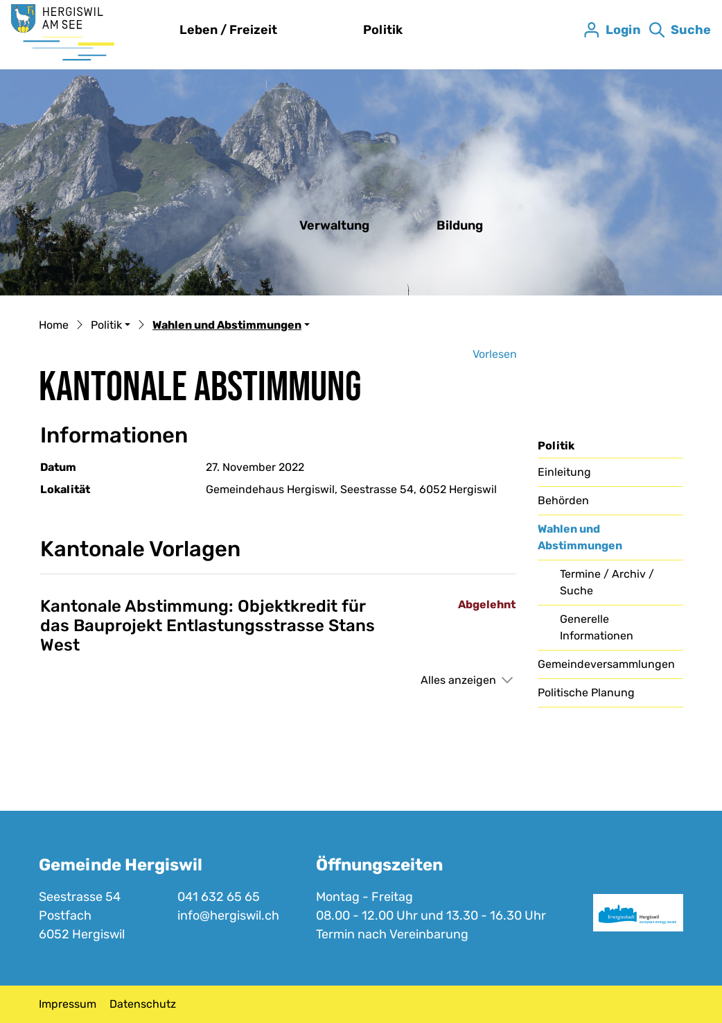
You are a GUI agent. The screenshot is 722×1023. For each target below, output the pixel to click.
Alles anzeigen (458, 680)
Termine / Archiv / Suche (607, 582)
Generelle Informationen (596, 627)
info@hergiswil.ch (228, 915)
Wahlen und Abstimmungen (580, 541)
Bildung (460, 225)
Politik (383, 29)
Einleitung (564, 472)
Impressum (67, 1004)
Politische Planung (586, 692)
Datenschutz (142, 1004)
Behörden (563, 500)
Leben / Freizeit (228, 29)
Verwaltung (334, 225)
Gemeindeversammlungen (606, 664)
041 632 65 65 (218, 896)
